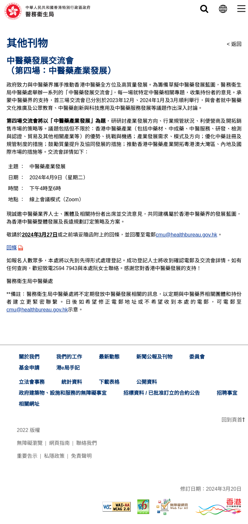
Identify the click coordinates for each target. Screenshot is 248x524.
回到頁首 (233, 420)
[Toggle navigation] (240, 8)
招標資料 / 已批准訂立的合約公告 (161, 393)
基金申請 (29, 368)
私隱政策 (54, 456)
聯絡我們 (86, 443)
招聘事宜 (227, 393)
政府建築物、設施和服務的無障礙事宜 (63, 393)
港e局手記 (68, 368)
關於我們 (29, 357)
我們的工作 (69, 357)
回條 (14, 247)
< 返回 (234, 44)
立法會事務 (32, 382)
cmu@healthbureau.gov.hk (186, 234)
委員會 (197, 357)
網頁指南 (59, 443)
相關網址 (29, 404)
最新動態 (109, 357)
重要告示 (27, 456)
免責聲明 (81, 456)
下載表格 (109, 382)
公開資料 (146, 382)
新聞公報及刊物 (154, 357)
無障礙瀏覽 (30, 443)
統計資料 (71, 382)
